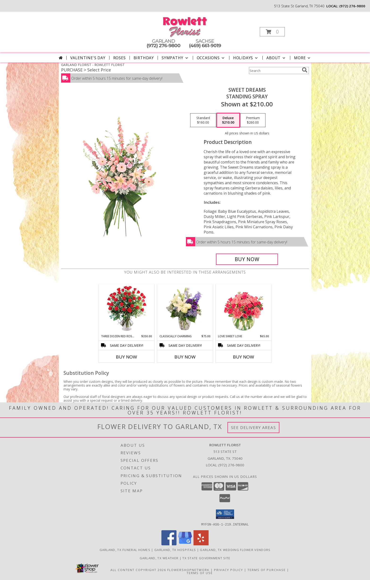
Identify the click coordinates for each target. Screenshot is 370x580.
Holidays (246, 57)
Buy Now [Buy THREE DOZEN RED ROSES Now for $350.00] (126, 357)
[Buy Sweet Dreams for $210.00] (247, 259)
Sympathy (175, 57)
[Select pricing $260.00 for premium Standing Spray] (252, 120)
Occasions (211, 57)
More (302, 57)
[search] (305, 70)
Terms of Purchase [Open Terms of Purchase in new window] (267, 569)
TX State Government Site (206, 558)
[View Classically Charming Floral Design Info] (185, 309)
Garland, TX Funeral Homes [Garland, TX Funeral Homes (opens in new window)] (125, 549)
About (276, 57)
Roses (119, 57)
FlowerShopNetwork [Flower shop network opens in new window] (188, 569)
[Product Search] (274, 70)
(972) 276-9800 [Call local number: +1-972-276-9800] (352, 6)
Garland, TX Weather (159, 558)
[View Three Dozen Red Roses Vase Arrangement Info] (126, 309)
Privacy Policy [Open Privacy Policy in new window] (228, 569)
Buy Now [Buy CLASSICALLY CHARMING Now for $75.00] (185, 357)
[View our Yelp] (201, 544)
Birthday (144, 57)
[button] (272, 31)
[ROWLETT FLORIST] (184, 30)
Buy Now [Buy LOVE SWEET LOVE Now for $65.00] (243, 357)
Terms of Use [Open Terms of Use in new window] (200, 573)
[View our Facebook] (169, 544)
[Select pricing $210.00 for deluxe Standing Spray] (228, 120)
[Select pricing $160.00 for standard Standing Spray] (203, 120)
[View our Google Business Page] (185, 544)
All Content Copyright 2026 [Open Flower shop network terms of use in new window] (138, 569)
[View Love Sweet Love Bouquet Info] (243, 309)
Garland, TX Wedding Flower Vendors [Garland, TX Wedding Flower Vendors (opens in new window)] (235, 549)
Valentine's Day (87, 57)
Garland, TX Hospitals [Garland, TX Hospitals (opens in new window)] (175, 549)
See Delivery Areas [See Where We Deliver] (253, 427)
